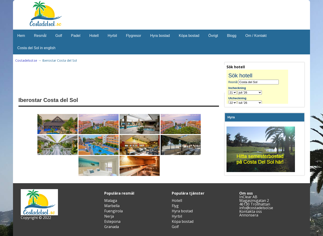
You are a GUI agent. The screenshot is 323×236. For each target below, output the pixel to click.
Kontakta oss (250, 211)
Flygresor (133, 36)
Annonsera (248, 215)
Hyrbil (112, 36)
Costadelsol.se (26, 60)
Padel (75, 36)
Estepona (112, 221)
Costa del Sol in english (36, 48)
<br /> (261, 87)
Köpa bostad (189, 36)
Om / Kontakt (255, 36)
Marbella (112, 205)
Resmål (40, 36)
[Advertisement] (130, 78)
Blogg (231, 36)
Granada (111, 226)
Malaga (110, 200)
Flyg (175, 205)
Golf (58, 36)
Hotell (94, 36)
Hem (21, 36)
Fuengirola (113, 210)
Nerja (109, 216)
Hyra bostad (160, 36)
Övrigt (213, 36)
